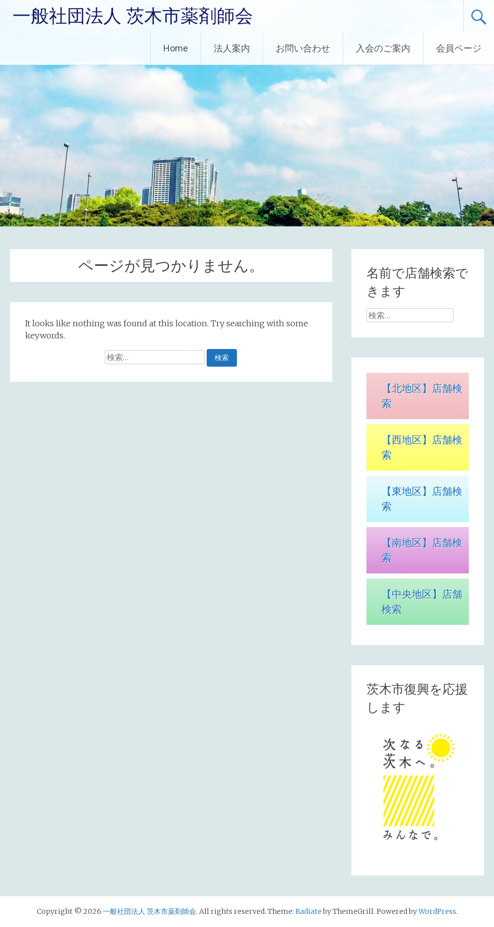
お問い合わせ (303, 48)
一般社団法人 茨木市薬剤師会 (133, 16)
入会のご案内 (383, 48)
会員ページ (458, 48)
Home (175, 48)
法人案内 (232, 48)
